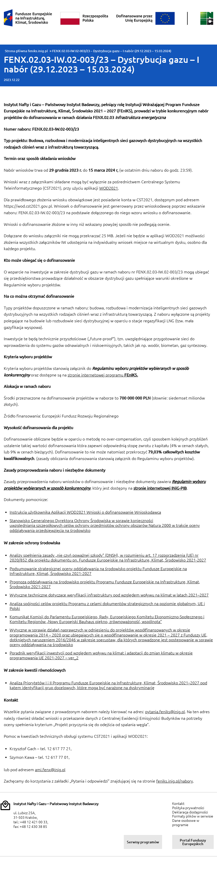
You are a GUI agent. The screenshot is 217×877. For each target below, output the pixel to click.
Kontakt (178, 804)
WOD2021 (108, 188)
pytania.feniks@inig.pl (165, 711)
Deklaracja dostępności (190, 812)
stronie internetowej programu (103, 375)
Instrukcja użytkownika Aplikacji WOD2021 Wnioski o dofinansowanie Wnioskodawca (85, 512)
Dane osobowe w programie (185, 823)
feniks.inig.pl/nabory (174, 781)
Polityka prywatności (188, 808)
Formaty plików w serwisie (192, 816)
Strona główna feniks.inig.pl (26, 51)
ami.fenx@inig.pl (50, 769)
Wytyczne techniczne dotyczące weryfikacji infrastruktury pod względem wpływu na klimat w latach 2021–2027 (109, 595)
